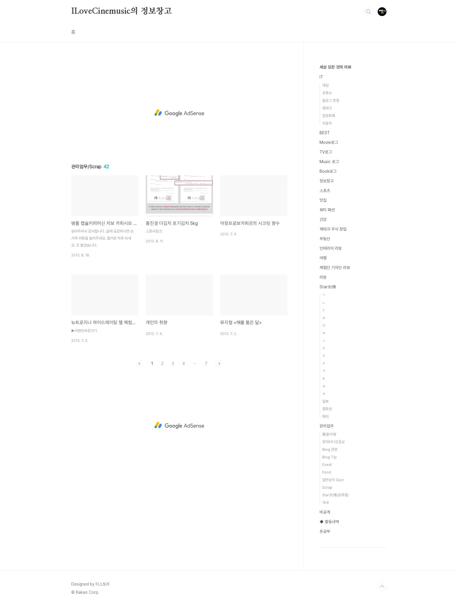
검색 (368, 11)
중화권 (327, 409)
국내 (325, 502)
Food (326, 472)
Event (327, 464)
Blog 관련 (329, 449)
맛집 (323, 200)
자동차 (327, 123)
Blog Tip (329, 457)
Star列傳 (328, 286)
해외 (325, 416)
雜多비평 (329, 434)
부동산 (325, 238)
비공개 (325, 512)
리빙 (323, 277)
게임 (325, 85)
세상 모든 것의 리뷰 (335, 67)
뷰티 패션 (327, 209)
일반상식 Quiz (333, 480)
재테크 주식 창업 (333, 229)
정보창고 (327, 181)
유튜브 (327, 93)
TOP (382, 586)
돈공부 (325, 531)
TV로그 (326, 152)
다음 (219, 363)
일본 (325, 401)
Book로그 (328, 171)
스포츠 (325, 190)
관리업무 (327, 426)
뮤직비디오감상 (333, 442)
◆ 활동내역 (329, 521)
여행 (323, 258)
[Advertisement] (179, 113)
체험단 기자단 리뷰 (335, 267)
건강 (323, 219)
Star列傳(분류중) (335, 495)
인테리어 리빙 (331, 248)
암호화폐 (328, 115)
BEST (325, 132)
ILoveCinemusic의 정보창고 (121, 11)
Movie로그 (329, 142)
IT (321, 77)
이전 (139, 363)
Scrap (327, 487)
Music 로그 (329, 161)
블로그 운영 (330, 100)
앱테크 (327, 108)
